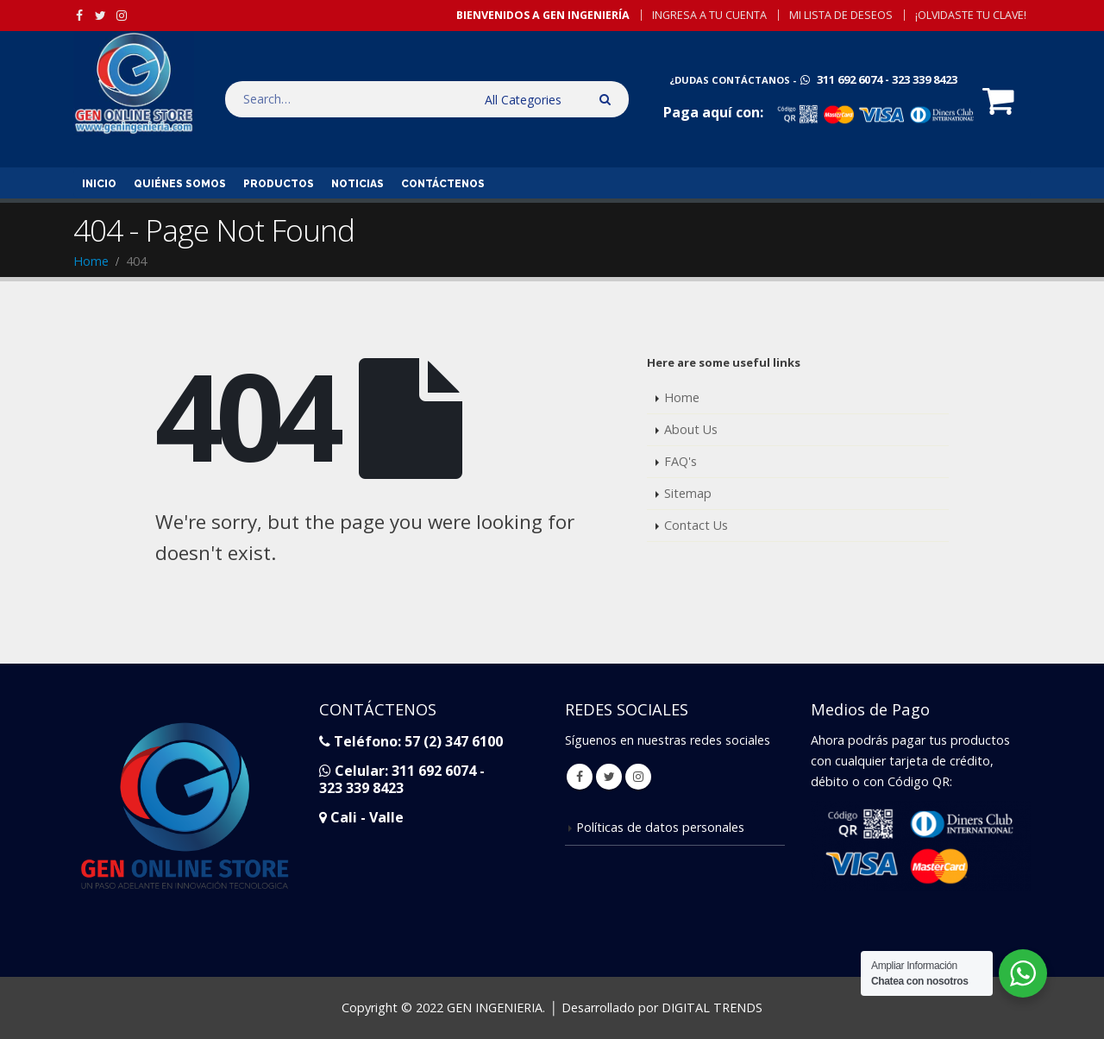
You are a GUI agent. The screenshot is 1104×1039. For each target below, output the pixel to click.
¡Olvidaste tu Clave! (970, 15)
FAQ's (680, 461)
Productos (278, 184)
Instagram (638, 777)
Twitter (609, 777)
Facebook (580, 777)
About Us (691, 429)
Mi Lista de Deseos (841, 15)
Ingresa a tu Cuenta (709, 15)
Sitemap (688, 493)
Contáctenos (443, 184)
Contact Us (696, 525)
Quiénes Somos (180, 184)
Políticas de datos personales (660, 827)
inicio (99, 184)
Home (681, 397)
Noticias (357, 184)
